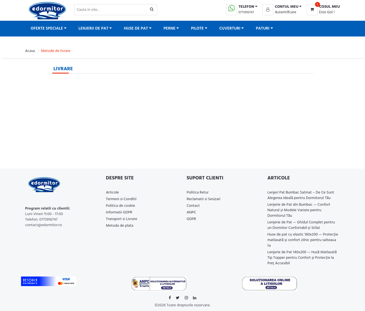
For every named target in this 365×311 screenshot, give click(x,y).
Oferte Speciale (49, 28)
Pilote (199, 28)
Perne (171, 28)
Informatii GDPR (119, 212)
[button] (281, 7)
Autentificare (285, 12)
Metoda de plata (119, 226)
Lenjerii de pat (95, 28)
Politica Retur (198, 192)
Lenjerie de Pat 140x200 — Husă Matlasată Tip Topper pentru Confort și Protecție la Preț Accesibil (302, 257)
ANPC (191, 212)
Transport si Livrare (121, 219)
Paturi (264, 28)
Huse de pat (138, 28)
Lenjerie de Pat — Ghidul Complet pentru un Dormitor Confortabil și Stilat (301, 225)
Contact (193, 206)
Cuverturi (231, 28)
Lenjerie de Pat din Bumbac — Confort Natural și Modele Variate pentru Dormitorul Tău (299, 210)
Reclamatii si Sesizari (203, 199)
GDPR (191, 219)
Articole (112, 192)
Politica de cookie (120, 206)
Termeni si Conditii (121, 199)
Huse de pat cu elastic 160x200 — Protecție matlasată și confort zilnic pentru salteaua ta (303, 240)
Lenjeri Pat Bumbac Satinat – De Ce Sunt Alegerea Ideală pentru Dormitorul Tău (301, 195)
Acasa (30, 51)
